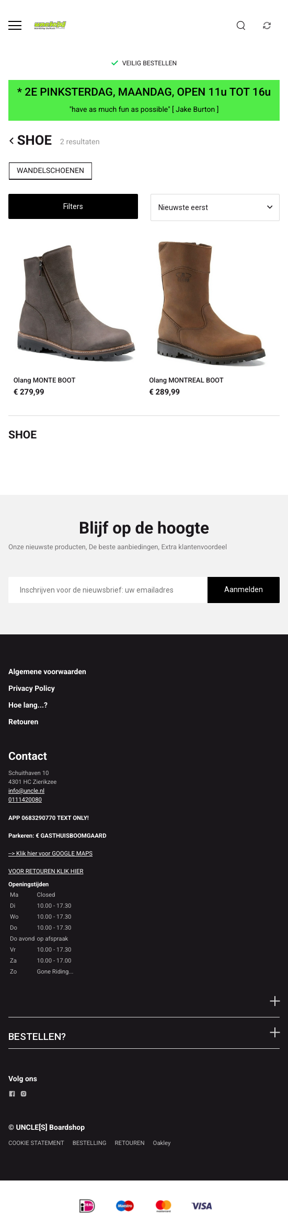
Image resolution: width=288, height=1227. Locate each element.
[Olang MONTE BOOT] (76, 318)
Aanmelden (243, 589)
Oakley (162, 1143)
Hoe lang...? (28, 705)
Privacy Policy (31, 689)
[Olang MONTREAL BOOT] (212, 318)
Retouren (23, 722)
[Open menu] (14, 25)
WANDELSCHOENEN (50, 171)
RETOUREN (130, 1143)
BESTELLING (90, 1143)
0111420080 (25, 799)
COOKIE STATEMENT (36, 1143)
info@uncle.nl (26, 790)
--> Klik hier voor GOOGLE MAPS (50, 853)
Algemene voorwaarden (47, 672)
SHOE (30, 141)
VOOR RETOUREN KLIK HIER (45, 871)
